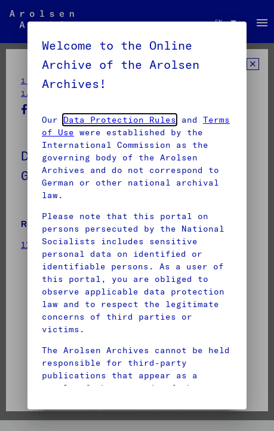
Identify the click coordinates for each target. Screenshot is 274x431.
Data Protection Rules (119, 119)
